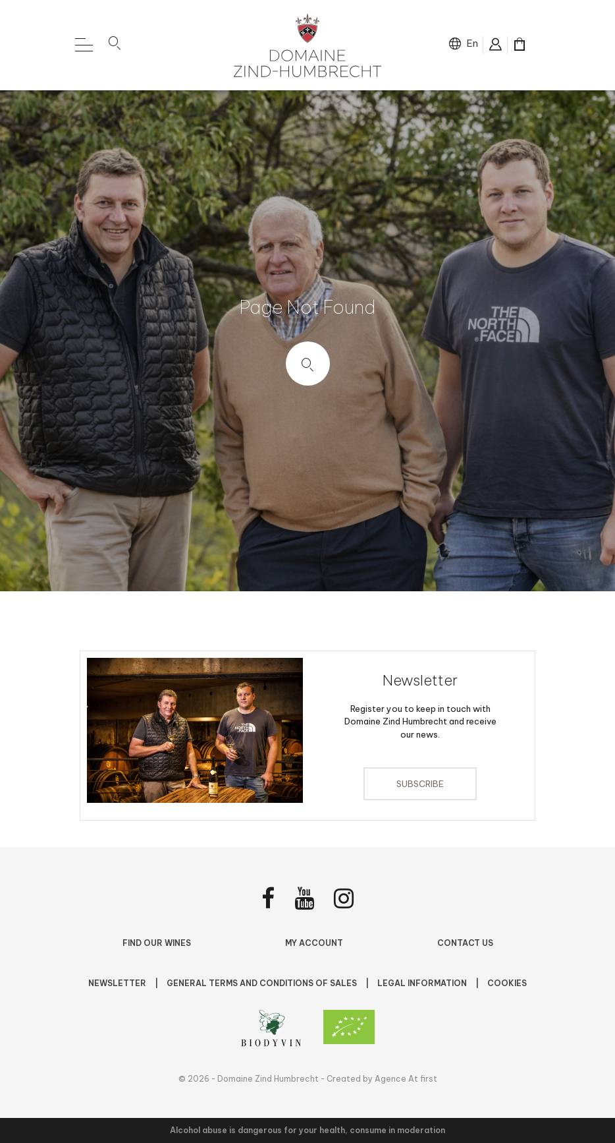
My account (314, 943)
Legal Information (423, 983)
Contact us (465, 943)
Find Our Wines (156, 943)
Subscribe (420, 783)
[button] (114, 45)
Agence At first (406, 1079)
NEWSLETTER (118, 983)
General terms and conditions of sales (263, 983)
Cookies (507, 983)
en (472, 43)
